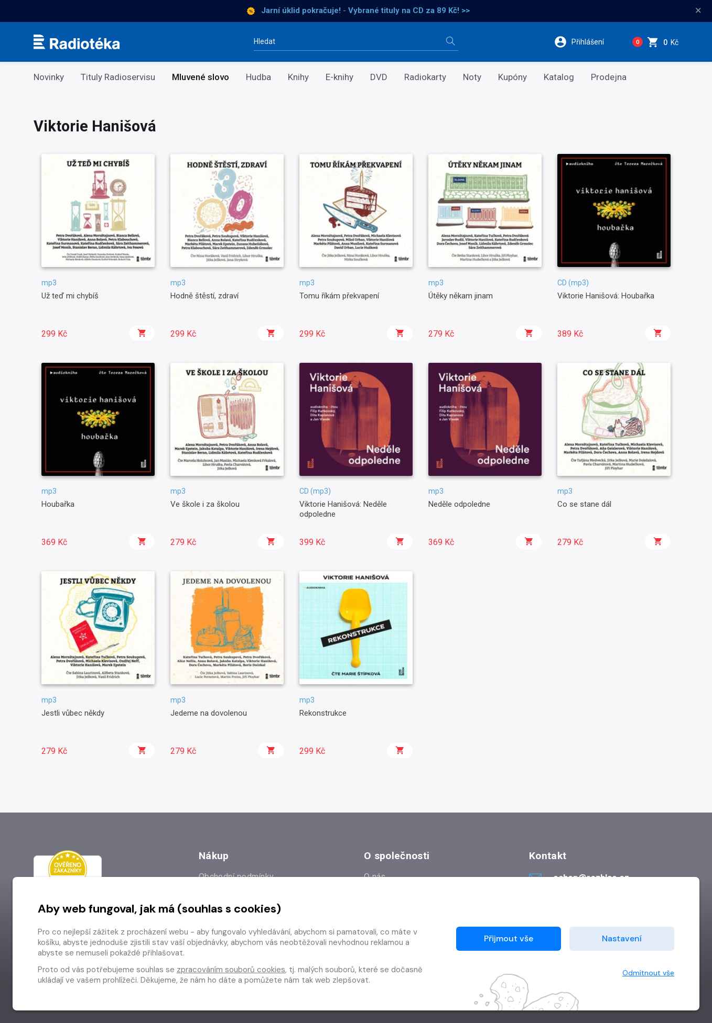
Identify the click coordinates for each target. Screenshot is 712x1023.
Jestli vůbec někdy (72, 713)
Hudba (258, 77)
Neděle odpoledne (459, 504)
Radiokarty (425, 77)
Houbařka (57, 504)
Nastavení (622, 938)
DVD (378, 77)
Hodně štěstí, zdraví (204, 296)
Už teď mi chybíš (70, 296)
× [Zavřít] (698, 10)
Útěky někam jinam (460, 296)
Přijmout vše (508, 938)
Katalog (559, 77)
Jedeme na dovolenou (208, 713)
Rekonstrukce (323, 713)
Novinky (49, 77)
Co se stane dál (584, 504)
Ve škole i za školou (205, 504)
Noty (472, 77)
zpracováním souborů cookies (231, 969)
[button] (586, 42)
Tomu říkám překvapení (339, 296)
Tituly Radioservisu (118, 77)
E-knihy (339, 77)
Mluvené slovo (200, 77)
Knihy (298, 77)
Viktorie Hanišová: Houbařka (605, 296)
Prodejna (609, 77)
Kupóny (512, 77)
